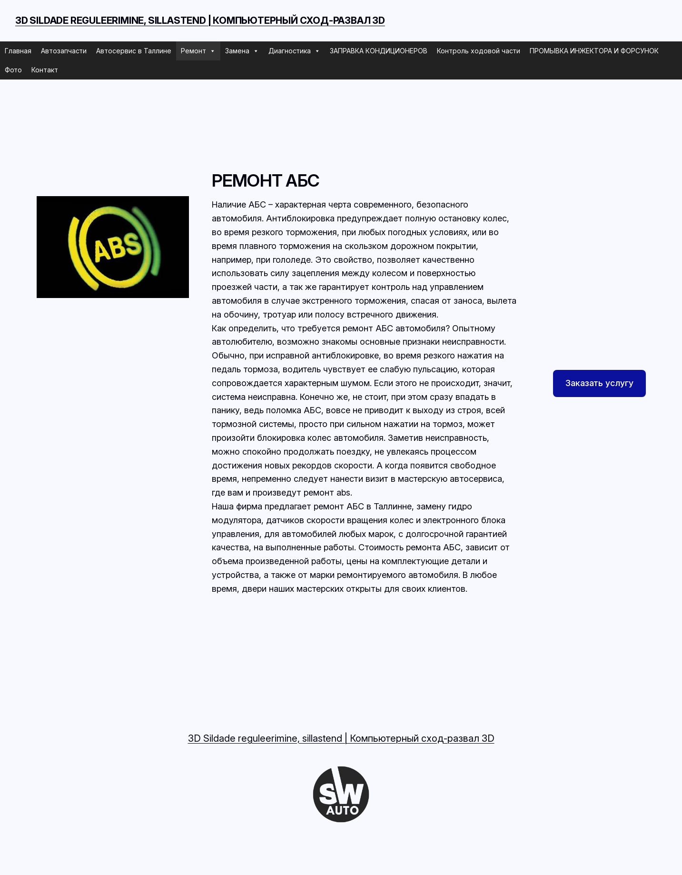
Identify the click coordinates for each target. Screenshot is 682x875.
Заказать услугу (599, 383)
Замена (242, 50)
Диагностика (294, 50)
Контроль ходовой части (478, 51)
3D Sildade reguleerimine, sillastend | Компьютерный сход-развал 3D (200, 20)
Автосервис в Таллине (133, 51)
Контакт (44, 70)
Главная (18, 51)
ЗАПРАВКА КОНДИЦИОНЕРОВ (378, 51)
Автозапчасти (64, 51)
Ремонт (198, 50)
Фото (13, 70)
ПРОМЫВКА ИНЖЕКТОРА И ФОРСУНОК (594, 51)
